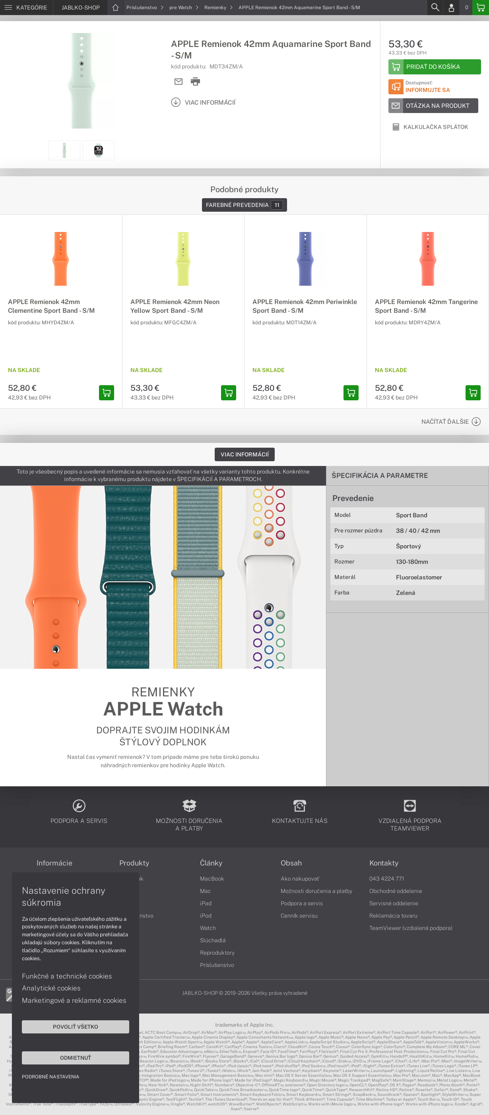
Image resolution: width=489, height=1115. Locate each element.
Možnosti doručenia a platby (316, 891)
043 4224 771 (386, 878)
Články (211, 863)
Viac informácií (245, 454)
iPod (206, 915)
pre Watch (184, 7)
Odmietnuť (75, 1058)
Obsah (291, 863)
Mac (205, 891)
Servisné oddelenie (393, 903)
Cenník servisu (299, 915)
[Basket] (480, 7)
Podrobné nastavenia (51, 1077)
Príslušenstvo (145, 7)
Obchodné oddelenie (395, 891)
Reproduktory (217, 952)
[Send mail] (178, 82)
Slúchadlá (213, 940)
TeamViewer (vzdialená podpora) (410, 928)
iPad (206, 903)
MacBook (212, 878)
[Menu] (26, 7)
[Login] (451, 7)
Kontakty (384, 863)
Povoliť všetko (75, 1026)
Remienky (218, 7)
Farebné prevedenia (244, 205)
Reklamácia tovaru (393, 915)
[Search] (435, 7)
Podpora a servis (302, 903)
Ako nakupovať (300, 878)
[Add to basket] (434, 66)
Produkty (134, 863)
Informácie (54, 863)
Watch (208, 928)
